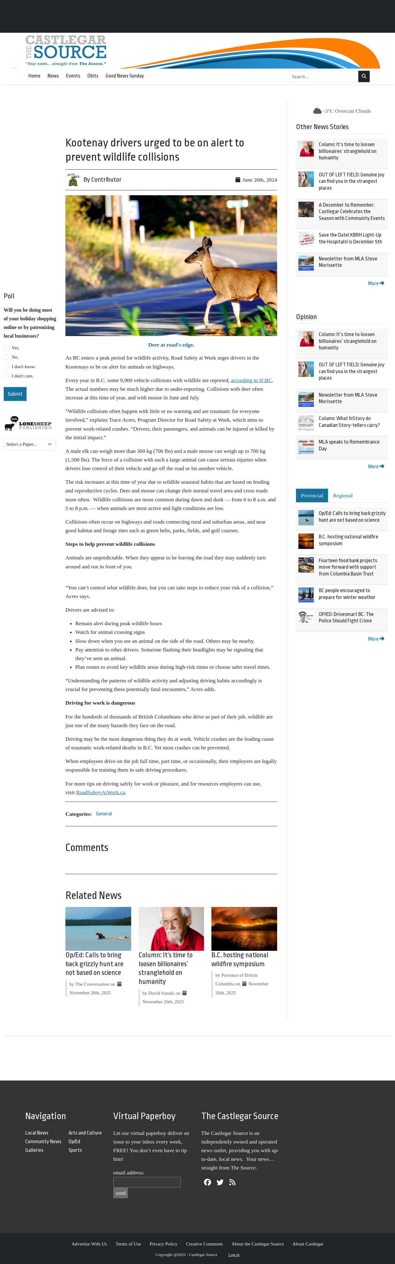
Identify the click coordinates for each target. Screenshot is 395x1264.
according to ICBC (251, 380)
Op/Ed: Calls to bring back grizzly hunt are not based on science (94, 964)
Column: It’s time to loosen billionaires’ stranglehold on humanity (347, 151)
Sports (75, 1150)
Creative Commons (204, 1243)
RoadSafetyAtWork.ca (100, 792)
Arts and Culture (85, 1133)
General (104, 814)
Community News (43, 1141)
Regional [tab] (343, 495)
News (53, 76)
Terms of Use (128, 1243)
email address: (128, 1172)
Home (34, 76)
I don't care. (23, 375)
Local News (36, 1133)
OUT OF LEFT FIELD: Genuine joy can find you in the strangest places (352, 181)
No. (15, 357)
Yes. (16, 347)
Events (73, 76)
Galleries (34, 1150)
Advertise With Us (89, 1243)
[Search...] (324, 76)
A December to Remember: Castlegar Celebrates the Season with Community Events (352, 211)
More (376, 283)
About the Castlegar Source (257, 1243)
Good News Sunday (125, 76)
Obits (92, 76)
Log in (233, 1254)
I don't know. (24, 366)
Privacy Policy (163, 1243)
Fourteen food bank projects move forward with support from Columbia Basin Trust (348, 567)
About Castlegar (308, 1243)
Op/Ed (74, 1141)
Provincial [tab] (312, 495)
